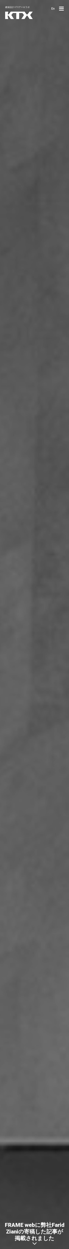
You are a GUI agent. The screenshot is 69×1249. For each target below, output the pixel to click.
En (53, 8)
